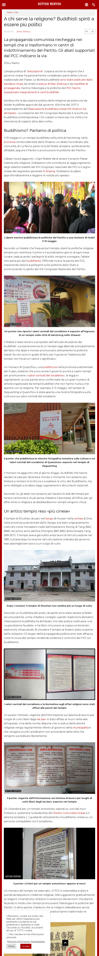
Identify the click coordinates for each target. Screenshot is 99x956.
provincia (9, 142)
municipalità (81, 727)
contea (78, 518)
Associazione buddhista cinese (48, 108)
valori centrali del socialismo (45, 375)
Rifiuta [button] (11, 946)
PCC (69, 88)
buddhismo (33, 260)
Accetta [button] (25, 946)
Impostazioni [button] (38, 941)
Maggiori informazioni (18, 941)
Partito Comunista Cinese (69, 813)
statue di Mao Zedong (53, 83)
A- (93, 31)
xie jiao (41, 719)
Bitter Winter (49, 4)
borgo (49, 518)
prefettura (50, 367)
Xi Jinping (49, 171)
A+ (86, 31)
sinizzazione (35, 71)
